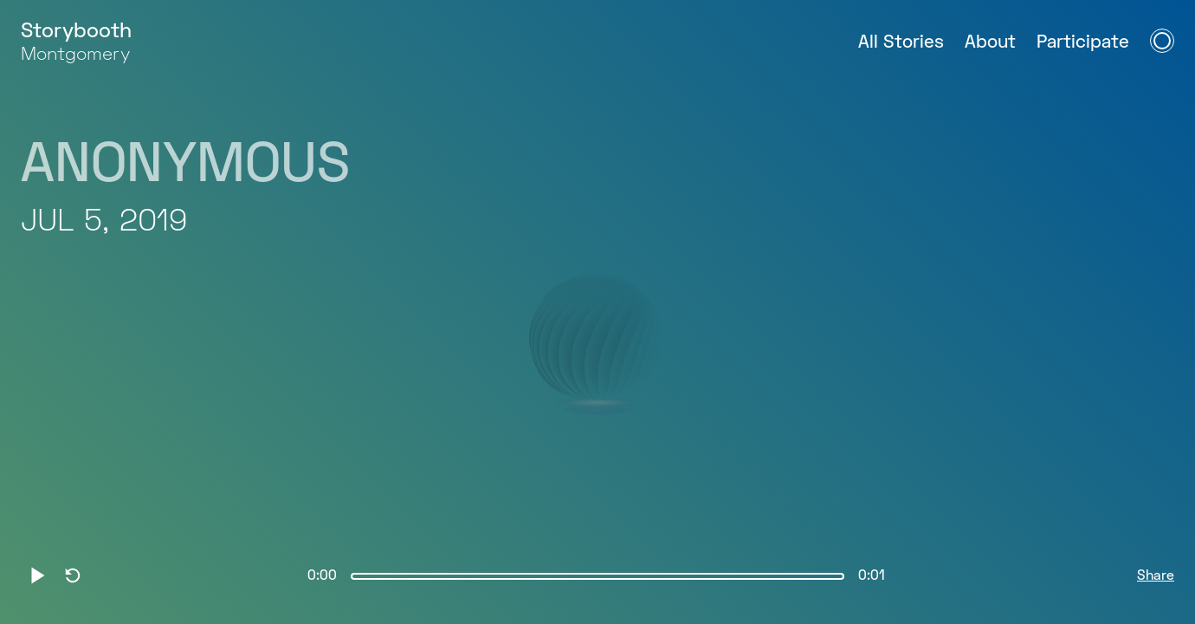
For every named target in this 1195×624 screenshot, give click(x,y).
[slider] (597, 576)
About (990, 43)
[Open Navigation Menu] (1162, 41)
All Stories (901, 43)
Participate (1083, 43)
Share (1155, 576)
